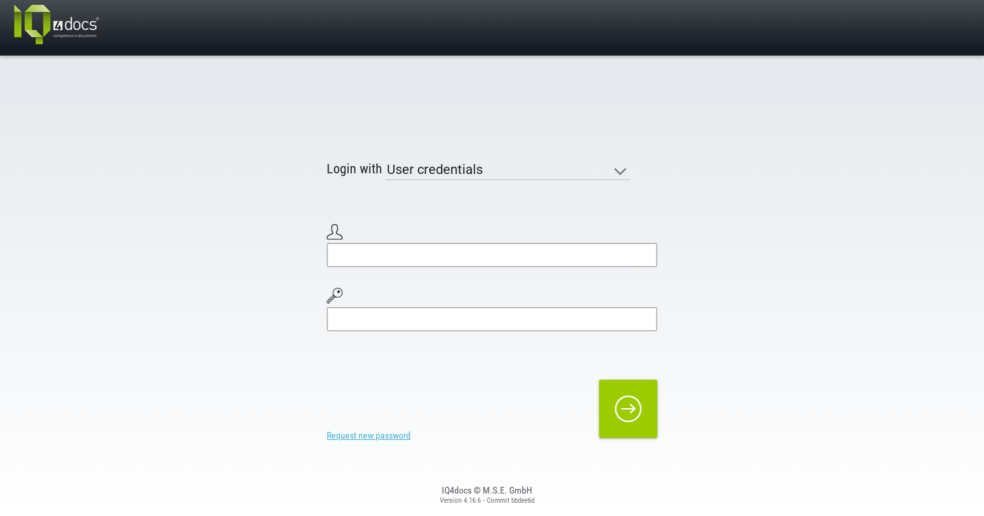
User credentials (435, 169)
